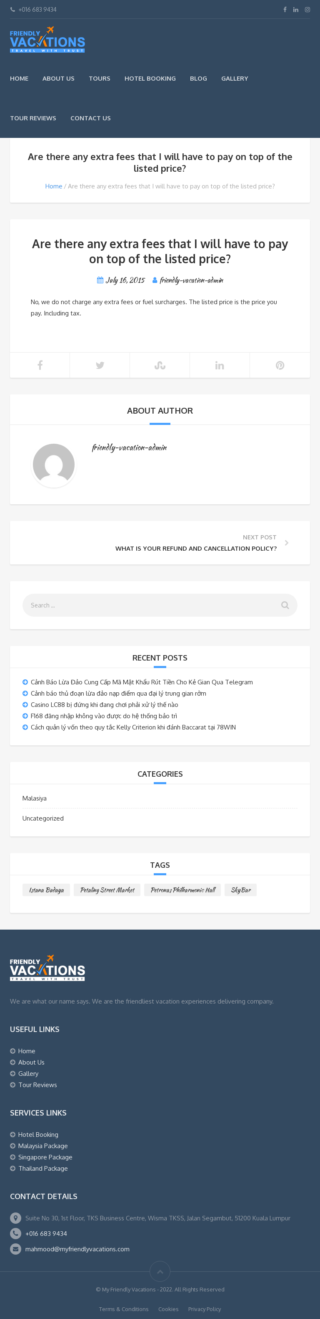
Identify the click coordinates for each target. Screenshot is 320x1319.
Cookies (168, 1309)
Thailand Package (43, 1168)
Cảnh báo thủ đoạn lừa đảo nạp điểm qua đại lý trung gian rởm (118, 693)
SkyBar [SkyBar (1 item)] (240, 890)
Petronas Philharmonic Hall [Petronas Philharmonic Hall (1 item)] (182, 890)
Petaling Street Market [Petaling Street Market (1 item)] (107, 890)
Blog (198, 78)
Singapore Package (45, 1157)
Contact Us (90, 118)
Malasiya (34, 798)
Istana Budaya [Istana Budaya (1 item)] (46, 890)
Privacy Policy (204, 1309)
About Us (58, 78)
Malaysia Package (43, 1146)
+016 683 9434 (46, 1234)
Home (19, 78)
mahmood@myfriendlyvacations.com (77, 1249)
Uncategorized (43, 818)
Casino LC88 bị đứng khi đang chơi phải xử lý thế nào (104, 705)
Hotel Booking (150, 78)
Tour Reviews (33, 118)
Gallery (234, 78)
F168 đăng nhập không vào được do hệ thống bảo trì (104, 716)
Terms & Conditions (124, 1309)
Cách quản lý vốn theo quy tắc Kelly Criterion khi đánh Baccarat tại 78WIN (133, 727)
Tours (99, 78)
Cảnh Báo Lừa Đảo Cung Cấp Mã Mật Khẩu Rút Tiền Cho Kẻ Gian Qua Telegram (142, 682)
